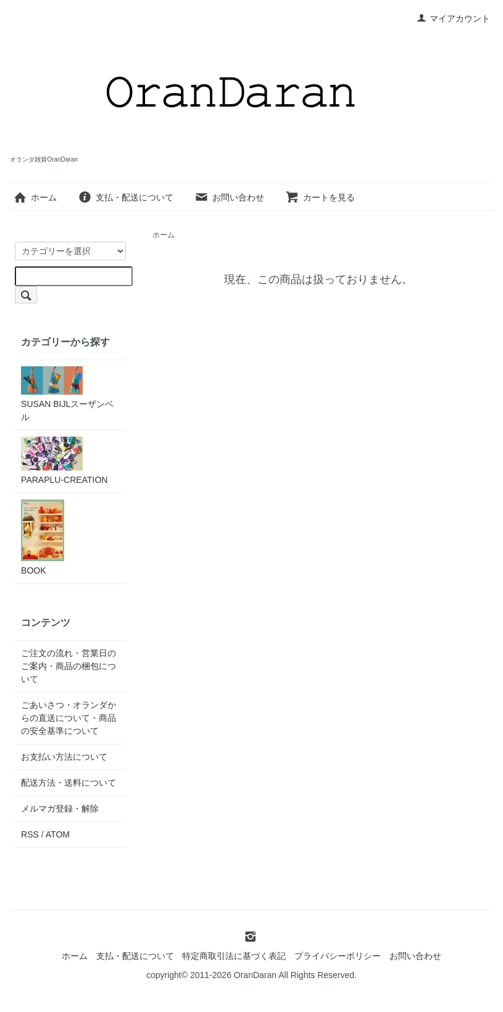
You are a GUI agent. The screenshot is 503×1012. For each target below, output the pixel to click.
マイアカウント (453, 18)
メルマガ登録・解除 (60, 808)
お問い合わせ (229, 197)
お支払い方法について (64, 757)
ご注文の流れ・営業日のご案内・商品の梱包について (68, 666)
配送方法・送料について (68, 783)
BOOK (42, 537)
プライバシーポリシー (337, 956)
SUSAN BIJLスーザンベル (67, 394)
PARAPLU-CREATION (64, 461)
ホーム (35, 197)
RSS (30, 834)
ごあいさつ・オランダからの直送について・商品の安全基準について (68, 718)
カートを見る (320, 197)
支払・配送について (125, 197)
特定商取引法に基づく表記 (234, 956)
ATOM (58, 834)
